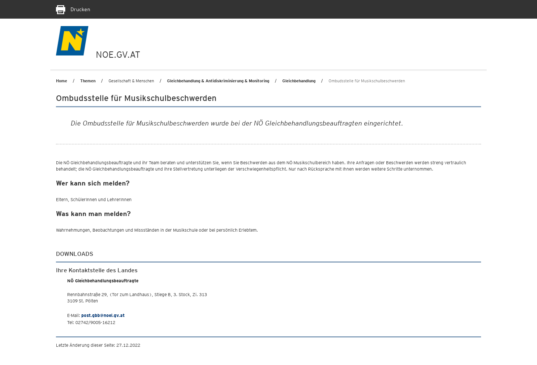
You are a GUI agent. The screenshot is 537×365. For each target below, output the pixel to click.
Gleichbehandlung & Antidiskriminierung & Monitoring (218, 80)
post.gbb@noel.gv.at (103, 315)
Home (61, 80)
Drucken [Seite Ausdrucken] (73, 9)
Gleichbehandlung (298, 80)
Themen (87, 80)
